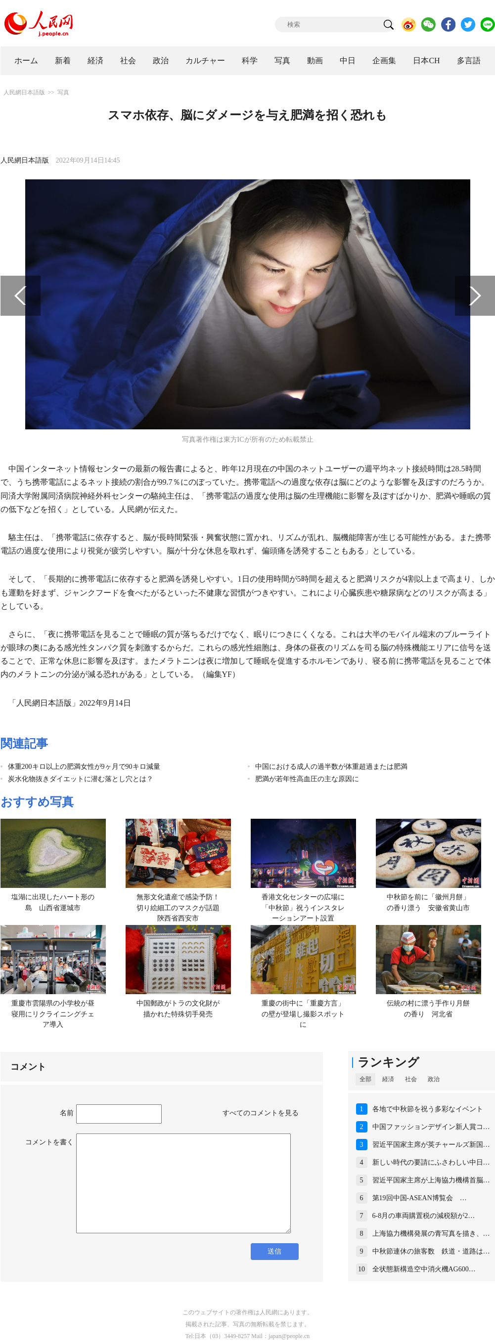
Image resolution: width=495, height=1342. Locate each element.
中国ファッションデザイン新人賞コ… (431, 1127)
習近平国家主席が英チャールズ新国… (431, 1144)
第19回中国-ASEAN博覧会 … (419, 1198)
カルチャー (205, 60)
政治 (161, 60)
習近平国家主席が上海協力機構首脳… (431, 1180)
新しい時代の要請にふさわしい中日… (431, 1162)
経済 (95, 60)
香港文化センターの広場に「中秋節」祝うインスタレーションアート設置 (303, 907)
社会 (128, 60)
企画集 (384, 60)
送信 (274, 1251)
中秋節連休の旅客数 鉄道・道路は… (431, 1251)
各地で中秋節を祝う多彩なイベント (427, 1109)
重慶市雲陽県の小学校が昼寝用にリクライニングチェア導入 (52, 1014)
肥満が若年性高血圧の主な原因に (307, 779)
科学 (250, 60)
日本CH (426, 60)
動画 (315, 60)
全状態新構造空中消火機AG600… (424, 1269)
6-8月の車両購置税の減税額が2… (423, 1215)
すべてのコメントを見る (261, 1113)
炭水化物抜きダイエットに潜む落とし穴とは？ (80, 779)
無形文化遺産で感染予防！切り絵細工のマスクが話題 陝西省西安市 (181, 907)
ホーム (26, 60)
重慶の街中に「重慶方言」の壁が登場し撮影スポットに (303, 1014)
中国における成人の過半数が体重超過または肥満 (331, 766)
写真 (282, 60)
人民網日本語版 (24, 92)
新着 (63, 60)
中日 (348, 60)
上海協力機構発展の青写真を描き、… (431, 1233)
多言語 (469, 60)
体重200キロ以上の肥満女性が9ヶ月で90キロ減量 (84, 766)
